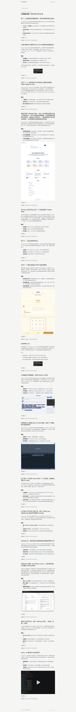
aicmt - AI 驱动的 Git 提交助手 (30, 652)
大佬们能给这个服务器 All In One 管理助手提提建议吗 (37, 44)
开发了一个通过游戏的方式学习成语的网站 (34, 265)
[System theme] (54, 710)
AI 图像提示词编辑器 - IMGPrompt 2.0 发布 (34, 375)
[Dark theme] (52, 710)
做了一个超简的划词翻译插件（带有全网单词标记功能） (38, 18)
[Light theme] (50, 710)
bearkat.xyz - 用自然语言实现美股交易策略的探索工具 (37, 541)
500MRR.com (25, 343)
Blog (51, 1)
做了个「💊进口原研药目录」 (30, 241)
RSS (54, 1)
